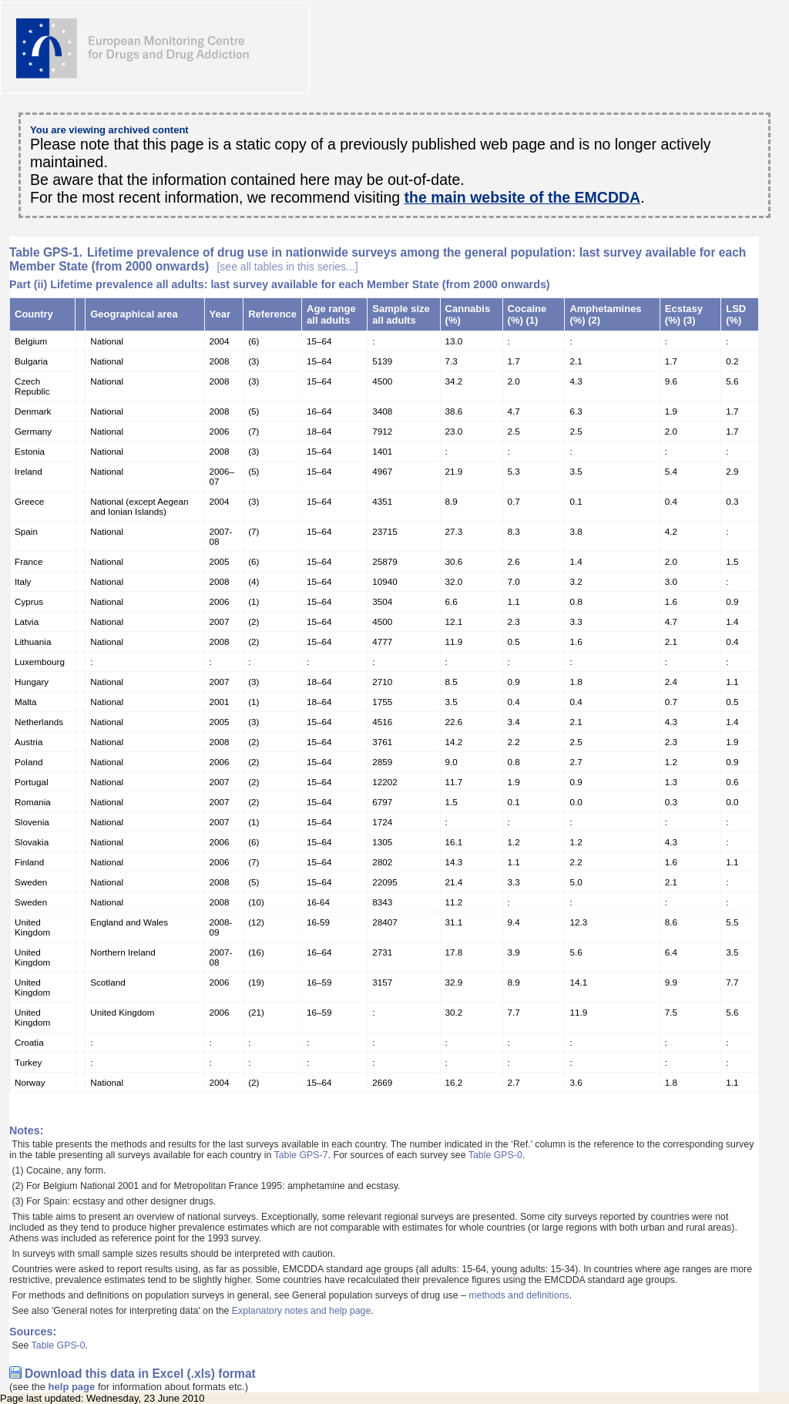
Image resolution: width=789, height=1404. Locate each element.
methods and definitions (518, 1295)
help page (72, 1386)
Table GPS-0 (495, 1155)
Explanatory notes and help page (301, 1310)
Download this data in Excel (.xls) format (140, 1373)
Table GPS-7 (301, 1155)
